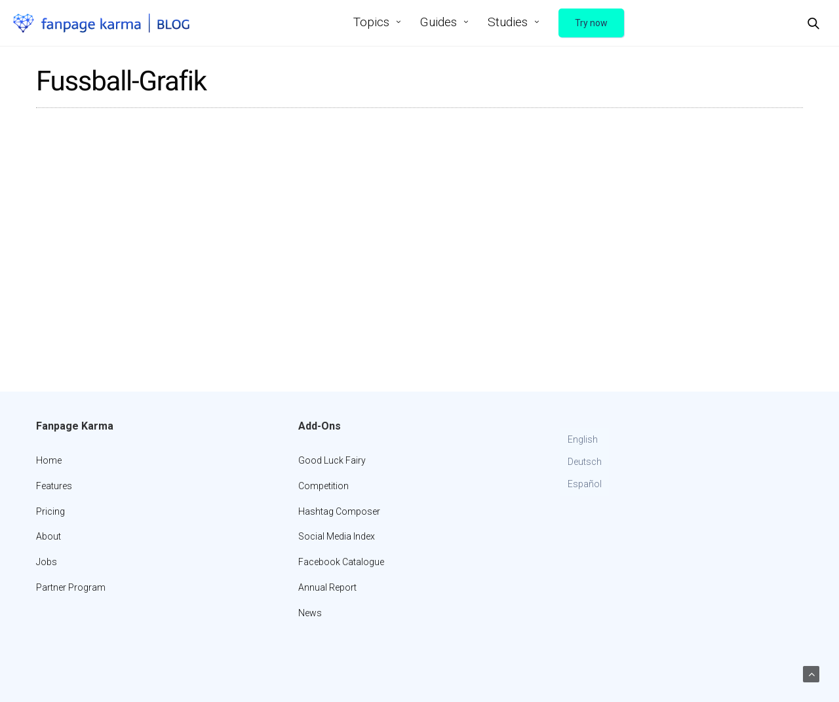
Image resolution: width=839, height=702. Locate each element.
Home (49, 460)
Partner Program (71, 587)
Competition (323, 486)
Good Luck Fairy (332, 460)
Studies (508, 21)
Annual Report (327, 587)
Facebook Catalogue (341, 562)
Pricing (50, 511)
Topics (371, 21)
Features (54, 486)
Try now (591, 23)
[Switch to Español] (584, 484)
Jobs (46, 562)
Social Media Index (336, 536)
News (310, 613)
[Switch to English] (584, 440)
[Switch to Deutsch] (584, 462)
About (48, 536)
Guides (438, 21)
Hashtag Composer (339, 511)
